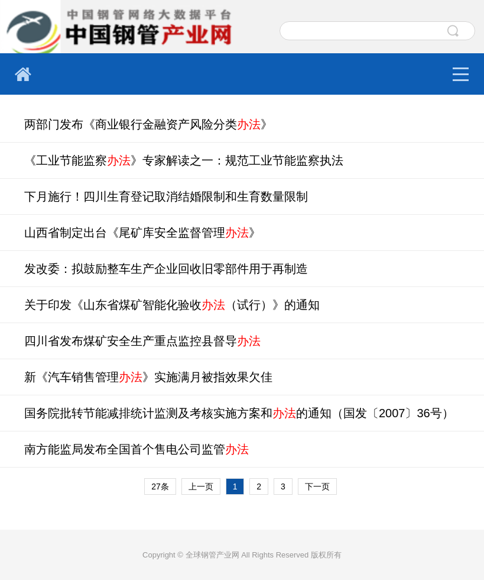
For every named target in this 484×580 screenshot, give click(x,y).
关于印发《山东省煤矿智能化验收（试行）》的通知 (172, 304)
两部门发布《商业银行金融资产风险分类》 (148, 124)
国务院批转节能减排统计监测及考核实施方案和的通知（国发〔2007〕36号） (239, 413)
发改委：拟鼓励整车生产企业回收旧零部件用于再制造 (166, 268)
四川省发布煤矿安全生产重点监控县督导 (142, 340)
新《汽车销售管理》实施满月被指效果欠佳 (148, 377)
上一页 (201, 486)
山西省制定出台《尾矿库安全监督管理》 (142, 232)
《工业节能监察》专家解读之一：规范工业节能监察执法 (183, 160)
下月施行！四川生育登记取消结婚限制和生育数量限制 (166, 196)
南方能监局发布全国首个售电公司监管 (136, 449)
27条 (160, 486)
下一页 (317, 486)
